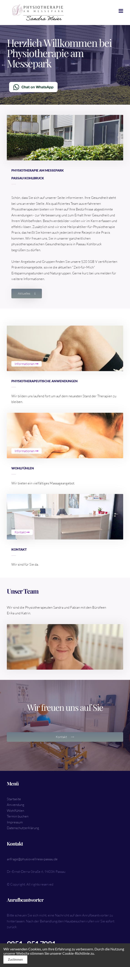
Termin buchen (17, 816)
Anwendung (15, 804)
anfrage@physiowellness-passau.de (32, 859)
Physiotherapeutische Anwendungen (44, 381)
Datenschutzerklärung (23, 828)
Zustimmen (15, 959)
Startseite (14, 799)
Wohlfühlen (22, 468)
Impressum (15, 822)
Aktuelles (27, 293)
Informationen (26, 364)
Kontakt (22, 532)
